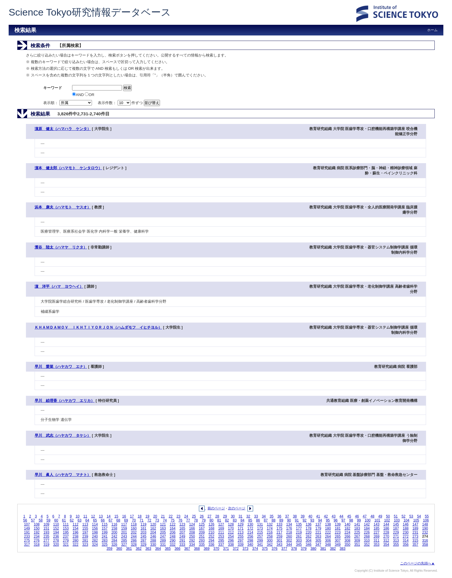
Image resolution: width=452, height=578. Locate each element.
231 (415, 532)
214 (250, 532)
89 (281, 520)
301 (279, 541)
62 (72, 520)
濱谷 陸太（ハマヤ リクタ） (61, 247)
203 (143, 532)
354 (386, 545)
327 (124, 545)
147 (415, 524)
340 (250, 545)
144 (386, 524)
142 (367, 524)
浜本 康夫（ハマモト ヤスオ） (63, 207)
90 (289, 520)
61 (64, 520)
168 (211, 528)
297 (240, 541)
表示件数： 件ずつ (121, 103)
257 (260, 536)
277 (46, 541)
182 (347, 528)
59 (48, 520)
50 (388, 516)
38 (295, 516)
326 (114, 545)
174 (269, 528)
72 (149, 520)
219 (299, 532)
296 (231, 541)
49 (380, 516)
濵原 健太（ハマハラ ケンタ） (63, 129)
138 (328, 524)
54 (419, 516)
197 (85, 532)
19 (147, 516)
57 (33, 520)
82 (227, 520)
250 (192, 536)
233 (27, 536)
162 (153, 528)
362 (139, 549)
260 (289, 536)
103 (397, 520)
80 (212, 520)
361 (129, 549)
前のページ (216, 508)
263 (318, 536)
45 (349, 516)
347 (318, 545)
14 (109, 516)
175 (279, 528)
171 (240, 528)
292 (192, 541)
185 (376, 528)
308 (347, 541)
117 (124, 524)
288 (153, 541)
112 (75, 524)
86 (258, 520)
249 (182, 536)
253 (221, 536)
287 (143, 541)
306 (328, 541)
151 (46, 528)
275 (27, 541)
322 (75, 545)
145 (396, 524)
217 (279, 532)
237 (66, 536)
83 (235, 520)
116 (114, 524)
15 (116, 516)
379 (303, 549)
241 (105, 536)
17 (132, 516)
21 (163, 516)
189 (415, 528)
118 (134, 524)
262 (308, 536)
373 (245, 549)
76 (180, 520)
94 (320, 520)
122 (173, 524)
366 (177, 549)
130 (250, 524)
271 (396, 536)
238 (75, 536)
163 (163, 528)
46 (357, 516)
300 (269, 541)
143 (376, 524)
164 (173, 528)
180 (328, 528)
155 (85, 528)
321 (66, 545)
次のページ (236, 508)
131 (260, 524)
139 (337, 524)
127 (221, 524)
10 (78, 516)
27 (210, 516)
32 (248, 516)
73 (157, 520)
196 (75, 532)
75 (173, 520)
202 (134, 532)
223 (337, 532)
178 (308, 528)
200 (114, 532)
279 (66, 541)
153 (66, 528)
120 (153, 524)
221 (318, 532)
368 (197, 549)
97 (343, 520)
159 (124, 528)
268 (367, 536)
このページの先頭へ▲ (417, 563)
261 (299, 536)
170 (231, 528)
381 (323, 549)
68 (118, 520)
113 (85, 524)
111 (66, 524)
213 (240, 532)
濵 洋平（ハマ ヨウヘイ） (59, 286)
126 (211, 524)
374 (255, 549)
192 (36, 532)
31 (241, 516)
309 (357, 541)
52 (404, 516)
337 (221, 545)
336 (211, 545)
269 (376, 536)
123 (182, 524)
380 (313, 549)
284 (114, 541)
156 (95, 528)
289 (163, 541)
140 (347, 524)
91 (297, 520)
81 (219, 520)
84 (242, 520)
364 (158, 549)
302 (289, 541)
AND (78, 95)
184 (367, 528)
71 (142, 520)
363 (148, 549)
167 (202, 528)
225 (357, 532)
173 (260, 528)
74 (165, 520)
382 (333, 549)
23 (178, 516)
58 (41, 520)
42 (326, 516)
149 (27, 528)
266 (347, 536)
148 (425, 524)
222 (328, 532)
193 (46, 532)
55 (427, 516)
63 (80, 520)
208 (192, 532)
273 (415, 536)
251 (202, 536)
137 (318, 524)
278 (56, 541)
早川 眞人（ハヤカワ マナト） (63, 474)
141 (357, 524)
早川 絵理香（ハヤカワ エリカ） (65, 400)
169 (221, 528)
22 (171, 516)
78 (196, 520)
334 (192, 545)
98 (351, 520)
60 (56, 520)
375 (265, 549)
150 (36, 528)
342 (269, 545)
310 (367, 541)
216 (269, 532)
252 (211, 536)
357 (415, 545)
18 (140, 516)
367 (187, 549)
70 (134, 520)
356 (405, 545)
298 (250, 541)
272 (405, 536)
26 (202, 516)
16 (124, 516)
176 (289, 528)
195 (66, 532)
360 (119, 549)
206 (173, 532)
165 (182, 528)
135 (299, 524)
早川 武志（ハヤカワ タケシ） (63, 435)
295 (221, 541)
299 (260, 541)
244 (134, 536)
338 (231, 545)
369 (206, 549)
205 (163, 532)
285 (124, 541)
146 (405, 524)
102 (387, 520)
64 (87, 520)
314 (405, 541)
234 (36, 536)
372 (236, 549)
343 (279, 545)
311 (376, 541)
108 (36, 524)
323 (85, 545)
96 (336, 520)
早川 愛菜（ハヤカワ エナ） (61, 366)
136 (308, 524)
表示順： (68, 103)
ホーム (432, 30)
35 (272, 516)
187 (396, 528)
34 (264, 516)
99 (359, 520)
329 (143, 545)
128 (231, 524)
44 (342, 516)
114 (95, 524)
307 (337, 541)
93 (312, 520)
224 (347, 532)
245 (143, 536)
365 (168, 549)
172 (250, 528)
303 (299, 541)
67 (111, 520)
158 (114, 528)
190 (425, 528)
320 (56, 545)
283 (105, 541)
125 (202, 524)
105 (416, 520)
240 (95, 536)
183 (357, 528)
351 (357, 545)
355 (396, 545)
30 (233, 516)
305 (318, 541)
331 (163, 545)
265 (337, 536)
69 (126, 520)
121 (163, 524)
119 (143, 524)
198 (95, 532)
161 (143, 528)
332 (173, 545)
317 (27, 545)
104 (406, 520)
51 (396, 516)
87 (266, 520)
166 (192, 528)
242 (114, 536)
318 (36, 545)
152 (56, 528)
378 (294, 549)
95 (328, 520)
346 (308, 545)
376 (274, 549)
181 (337, 528)
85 (250, 520)
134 (289, 524)
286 (134, 541)
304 (308, 541)
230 (405, 532)
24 (186, 516)
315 (415, 541)
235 (46, 536)
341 (260, 545)
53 (411, 516)
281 (85, 541)
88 (274, 520)
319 (46, 545)
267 (357, 536)
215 (260, 532)
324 (95, 545)
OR (89, 95)
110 (56, 524)
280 (75, 541)
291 (182, 541)
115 (105, 524)
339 (240, 545)
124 (192, 524)
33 (256, 516)
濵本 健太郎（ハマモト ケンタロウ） (68, 168)
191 (27, 532)
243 (124, 536)
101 (377, 520)
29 (225, 516)
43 (334, 516)
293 (202, 541)
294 (211, 541)
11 (85, 516)
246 (153, 536)
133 (279, 524)
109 (46, 524)
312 (386, 541)
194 (56, 532)
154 (75, 528)
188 (405, 528)
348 (328, 545)
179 (318, 528)
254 (231, 536)
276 (36, 541)
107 (27, 524)
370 (216, 549)
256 (250, 536)
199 (105, 532)
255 (240, 536)
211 (221, 532)
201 (124, 532)
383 (342, 549)
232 (425, 532)
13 (101, 516)
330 (153, 545)
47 (365, 516)
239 (85, 536)
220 (308, 532)
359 (109, 549)
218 (289, 532)
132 (269, 524)
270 (386, 536)
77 (188, 520)
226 (367, 532)
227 (376, 532)
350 (347, 545)
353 (376, 545)
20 (155, 516)
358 (425, 545)
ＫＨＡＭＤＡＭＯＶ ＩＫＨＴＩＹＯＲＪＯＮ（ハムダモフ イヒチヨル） (98, 327)
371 (226, 549)
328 (134, 545)
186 (386, 528)
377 (284, 549)
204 (153, 532)
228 (386, 532)
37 (287, 516)
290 (173, 541)
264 (328, 536)
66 (103, 520)
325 (105, 545)
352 (367, 545)
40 (310, 516)
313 (396, 541)
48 (372, 516)
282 (95, 541)
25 (194, 516)
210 (211, 532)
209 (202, 532)
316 (425, 541)
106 (426, 520)
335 (202, 545)
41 (318, 516)
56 (25, 520)
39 (303, 516)
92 (305, 520)
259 (279, 536)
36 (279, 516)
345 (299, 545)
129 (240, 524)
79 (204, 520)
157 (105, 528)
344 (289, 545)
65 (95, 520)
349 (337, 545)
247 (163, 536)
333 (182, 545)
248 (173, 536)
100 (367, 520)
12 (93, 516)
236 (56, 536)
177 (299, 528)
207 (182, 532)
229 (396, 532)
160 (134, 528)
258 (269, 536)
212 (231, 532)
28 (217, 516)
